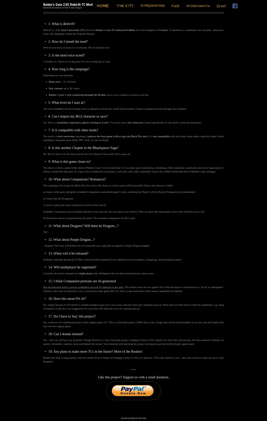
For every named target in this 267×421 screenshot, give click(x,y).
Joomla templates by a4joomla (133, 418)
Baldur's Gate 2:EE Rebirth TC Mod (68, 5)
